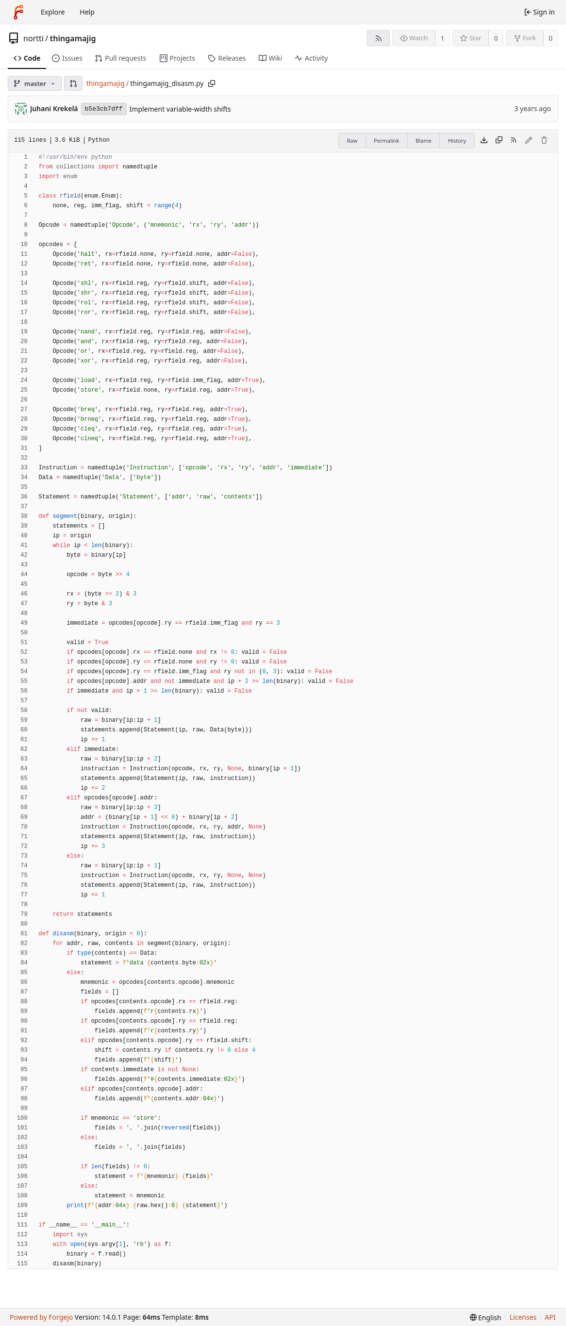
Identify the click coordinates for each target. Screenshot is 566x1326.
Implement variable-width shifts (180, 109)
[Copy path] (211, 83)
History (457, 140)
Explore (53, 12)
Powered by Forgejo (41, 1317)
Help (87, 12)
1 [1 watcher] (443, 38)
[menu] (485, 1317)
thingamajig (73, 38)
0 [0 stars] (496, 38)
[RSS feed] (378, 38)
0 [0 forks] (550, 38)
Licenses (523, 1317)
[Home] (18, 12)
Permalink (386, 140)
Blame (424, 140)
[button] (73, 83)
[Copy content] (499, 141)
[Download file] (484, 141)
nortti (33, 38)
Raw (352, 140)
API (550, 1317)
